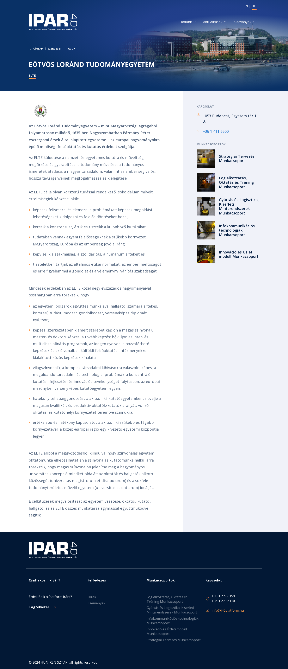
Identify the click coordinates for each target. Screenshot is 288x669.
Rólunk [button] (186, 22)
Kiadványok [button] (242, 22)
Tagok (70, 49)
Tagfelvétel (39, 607)
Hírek (92, 597)
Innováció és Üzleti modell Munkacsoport (167, 631)
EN (246, 6)
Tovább (228, 159)
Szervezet (55, 49)
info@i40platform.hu (228, 610)
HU (254, 6)
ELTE (32, 76)
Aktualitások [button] (212, 22)
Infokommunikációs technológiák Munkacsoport (172, 620)
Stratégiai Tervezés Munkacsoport (174, 640)
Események (96, 603)
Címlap (38, 49)
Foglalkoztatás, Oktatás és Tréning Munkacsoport (167, 599)
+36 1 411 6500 (216, 131)
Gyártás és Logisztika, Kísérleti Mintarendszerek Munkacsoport (172, 610)
